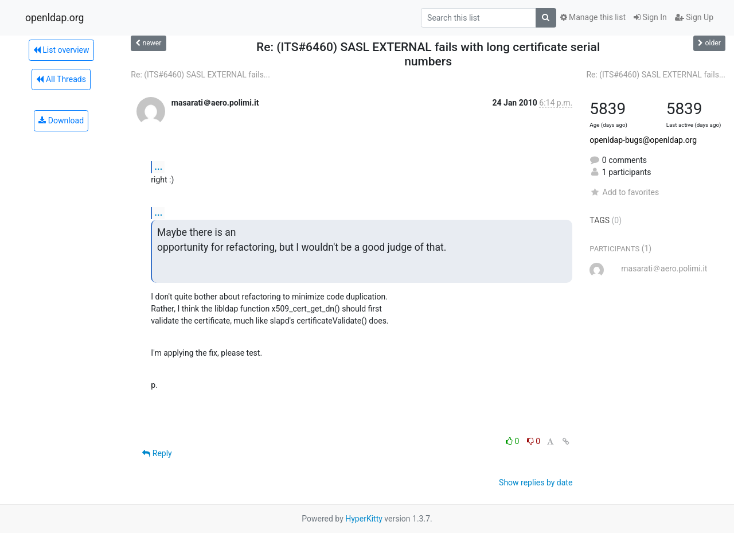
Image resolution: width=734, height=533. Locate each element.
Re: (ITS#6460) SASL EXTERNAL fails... (200, 74)
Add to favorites (624, 192)
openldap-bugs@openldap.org (643, 140)
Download (61, 120)
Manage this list (593, 17)
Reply (156, 453)
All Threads (60, 79)
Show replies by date (535, 482)
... (158, 166)
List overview (61, 50)
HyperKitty (363, 518)
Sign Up (694, 17)
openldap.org (54, 18)
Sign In (650, 17)
